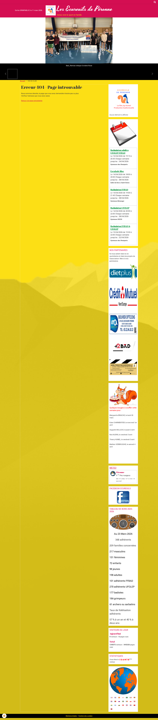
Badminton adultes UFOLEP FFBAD (119, 151)
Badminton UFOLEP (119, 208)
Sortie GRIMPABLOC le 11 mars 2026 (28, 10)
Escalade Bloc (117, 171)
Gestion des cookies (85, 716)
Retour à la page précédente (31, 101)
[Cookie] (4, 716)
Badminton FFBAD (119, 189)
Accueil (22, 81)
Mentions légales (71, 716)
